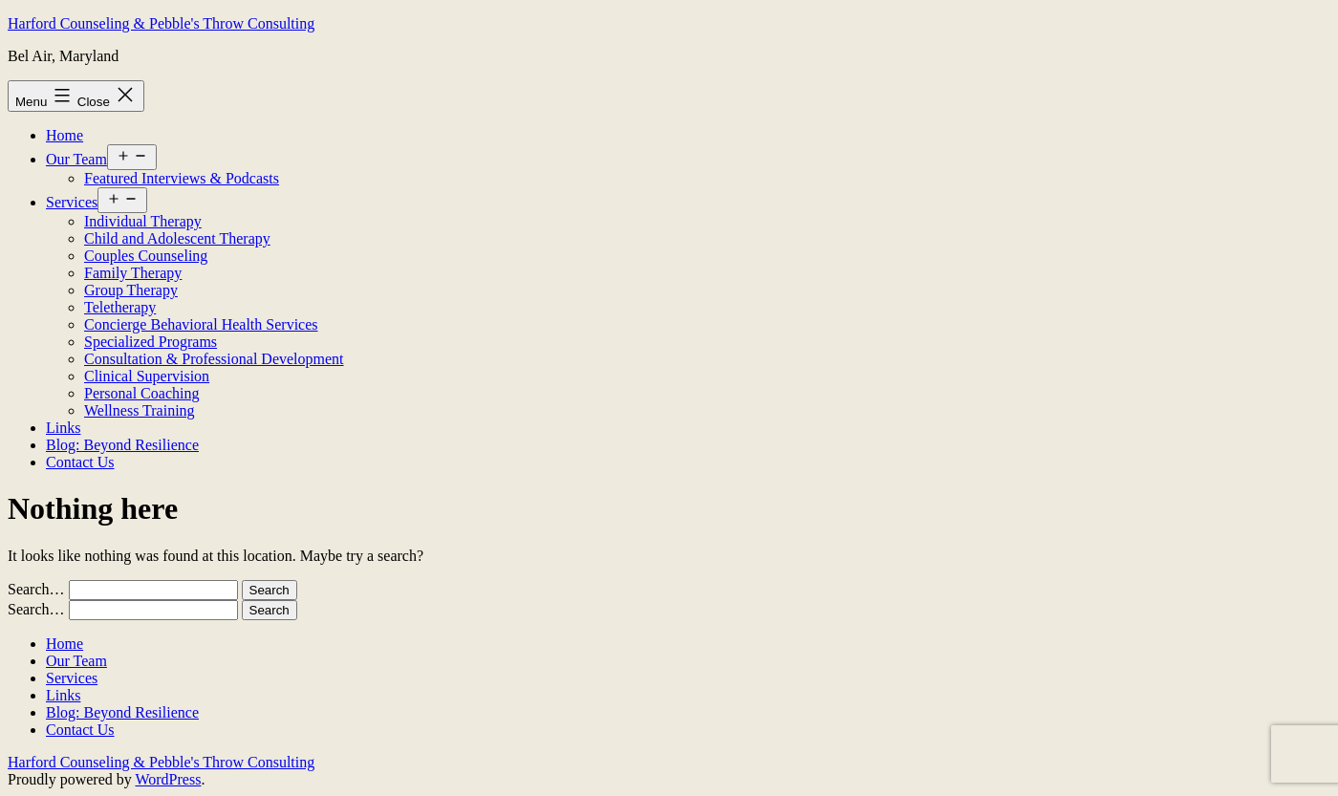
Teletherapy (120, 307)
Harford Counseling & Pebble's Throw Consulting (161, 23)
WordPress (168, 779)
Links (63, 428)
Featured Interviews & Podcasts (181, 178)
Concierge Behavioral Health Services (201, 324)
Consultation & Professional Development (214, 359)
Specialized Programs (150, 341)
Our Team (76, 159)
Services (71, 202)
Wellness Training (139, 410)
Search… (36, 589)
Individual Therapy (143, 221)
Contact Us (80, 462)
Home (64, 135)
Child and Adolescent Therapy (177, 238)
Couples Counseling (145, 255)
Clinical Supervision (146, 376)
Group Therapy (131, 290)
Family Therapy (133, 273)
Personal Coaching (141, 393)
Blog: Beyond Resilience (122, 445)
